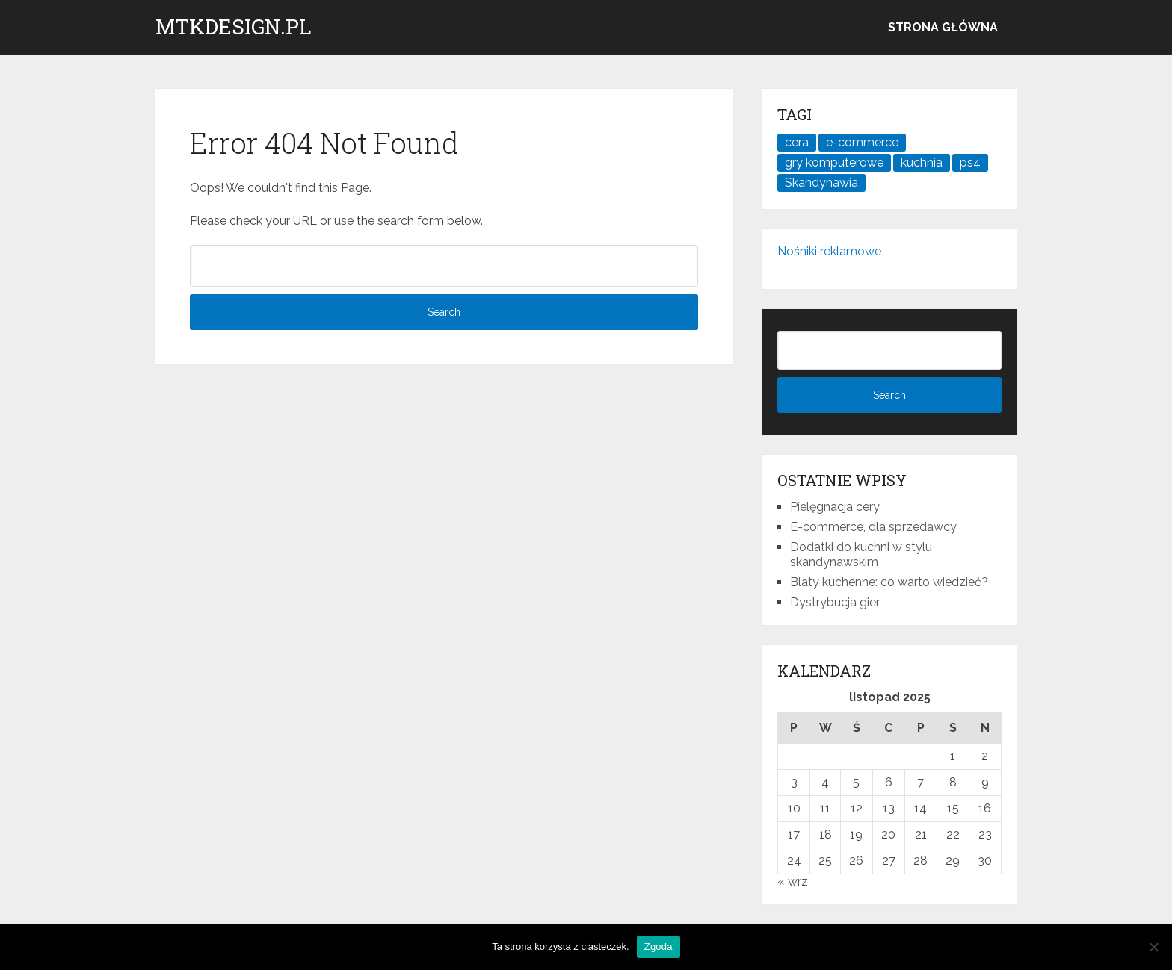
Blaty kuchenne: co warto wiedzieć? (889, 582)
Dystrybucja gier (835, 602)
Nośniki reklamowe (829, 251)
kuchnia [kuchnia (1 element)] (922, 162)
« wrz (792, 881)
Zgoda (658, 946)
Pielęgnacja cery (835, 507)
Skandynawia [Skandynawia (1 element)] (821, 182)
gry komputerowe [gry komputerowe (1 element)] (834, 162)
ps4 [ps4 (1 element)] (970, 162)
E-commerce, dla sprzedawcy (873, 527)
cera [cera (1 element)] (797, 142)
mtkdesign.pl (233, 26)
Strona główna (943, 27)
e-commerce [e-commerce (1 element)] (862, 142)
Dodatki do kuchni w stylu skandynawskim (861, 554)
